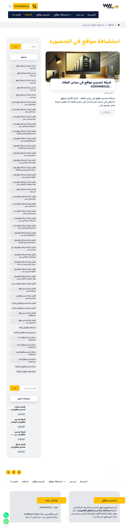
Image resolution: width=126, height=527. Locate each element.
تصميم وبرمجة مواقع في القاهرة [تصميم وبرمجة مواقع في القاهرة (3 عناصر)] (25, 332)
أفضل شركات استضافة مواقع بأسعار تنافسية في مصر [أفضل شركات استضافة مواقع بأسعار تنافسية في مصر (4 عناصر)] (24, 103)
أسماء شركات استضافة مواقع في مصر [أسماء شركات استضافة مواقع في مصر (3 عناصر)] (26, 96)
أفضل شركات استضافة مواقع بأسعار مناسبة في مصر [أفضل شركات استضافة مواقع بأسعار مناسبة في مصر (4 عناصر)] (24, 110)
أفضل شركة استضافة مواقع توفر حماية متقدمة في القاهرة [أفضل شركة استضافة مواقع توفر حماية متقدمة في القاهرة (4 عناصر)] (25, 241)
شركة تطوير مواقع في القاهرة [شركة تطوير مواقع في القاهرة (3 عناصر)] (26, 371)
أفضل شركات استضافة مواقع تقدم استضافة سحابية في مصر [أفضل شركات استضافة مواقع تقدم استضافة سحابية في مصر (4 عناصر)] (24, 125)
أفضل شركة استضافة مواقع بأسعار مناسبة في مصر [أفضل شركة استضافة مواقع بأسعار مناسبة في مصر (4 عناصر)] (24, 205)
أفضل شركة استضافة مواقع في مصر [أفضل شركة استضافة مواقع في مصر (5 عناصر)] (24, 284)
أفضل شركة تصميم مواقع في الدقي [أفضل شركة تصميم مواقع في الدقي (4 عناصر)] (24, 308)
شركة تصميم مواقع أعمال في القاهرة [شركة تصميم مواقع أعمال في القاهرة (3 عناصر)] (27, 360)
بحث (15, 46)
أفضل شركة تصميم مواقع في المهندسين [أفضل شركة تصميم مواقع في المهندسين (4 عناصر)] (27, 321)
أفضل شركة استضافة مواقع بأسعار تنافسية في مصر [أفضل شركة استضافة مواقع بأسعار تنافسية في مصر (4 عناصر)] (24, 198)
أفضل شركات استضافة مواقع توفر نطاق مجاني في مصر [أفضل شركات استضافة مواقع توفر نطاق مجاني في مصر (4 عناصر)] (24, 176)
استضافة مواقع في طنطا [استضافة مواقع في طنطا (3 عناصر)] (27, 327)
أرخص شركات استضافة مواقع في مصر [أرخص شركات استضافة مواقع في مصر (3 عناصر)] (26, 81)
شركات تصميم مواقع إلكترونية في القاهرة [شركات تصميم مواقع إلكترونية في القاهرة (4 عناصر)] (26, 353)
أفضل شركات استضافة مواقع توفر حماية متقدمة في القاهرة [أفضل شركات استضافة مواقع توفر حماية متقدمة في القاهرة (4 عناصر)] (24, 147)
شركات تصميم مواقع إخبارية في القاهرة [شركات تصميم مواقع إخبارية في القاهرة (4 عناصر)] (26, 346)
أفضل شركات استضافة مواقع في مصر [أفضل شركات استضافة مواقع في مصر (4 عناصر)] (26, 190)
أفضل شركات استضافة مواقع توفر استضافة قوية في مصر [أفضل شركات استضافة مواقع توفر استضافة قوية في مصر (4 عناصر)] (24, 139)
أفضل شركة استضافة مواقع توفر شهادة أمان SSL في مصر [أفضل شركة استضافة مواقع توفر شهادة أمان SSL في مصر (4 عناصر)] (25, 256)
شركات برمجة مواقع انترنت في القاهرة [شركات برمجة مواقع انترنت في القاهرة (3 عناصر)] (27, 339)
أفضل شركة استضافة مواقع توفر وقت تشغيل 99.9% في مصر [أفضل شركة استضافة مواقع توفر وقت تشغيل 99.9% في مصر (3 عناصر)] (25, 277)
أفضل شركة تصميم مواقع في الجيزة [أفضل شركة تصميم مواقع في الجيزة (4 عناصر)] (24, 303)
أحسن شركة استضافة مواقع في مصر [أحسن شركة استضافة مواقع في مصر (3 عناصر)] (26, 74)
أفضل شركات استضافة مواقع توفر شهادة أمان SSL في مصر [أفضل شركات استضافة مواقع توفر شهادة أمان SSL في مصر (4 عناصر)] (24, 161)
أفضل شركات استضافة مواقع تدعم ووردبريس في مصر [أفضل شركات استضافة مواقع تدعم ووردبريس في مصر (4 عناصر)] (24, 118)
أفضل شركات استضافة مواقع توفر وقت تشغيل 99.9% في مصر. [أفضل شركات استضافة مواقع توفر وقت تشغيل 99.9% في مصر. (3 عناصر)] (24, 183)
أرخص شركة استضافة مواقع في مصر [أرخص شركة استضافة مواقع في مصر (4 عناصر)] (26, 89)
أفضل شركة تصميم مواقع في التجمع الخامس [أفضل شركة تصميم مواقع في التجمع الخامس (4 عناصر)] (26, 297)
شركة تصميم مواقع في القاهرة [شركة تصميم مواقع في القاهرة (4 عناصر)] (25, 366)
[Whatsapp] (6, 521)
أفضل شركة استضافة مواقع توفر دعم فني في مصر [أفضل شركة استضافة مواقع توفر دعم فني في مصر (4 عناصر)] (24, 248)
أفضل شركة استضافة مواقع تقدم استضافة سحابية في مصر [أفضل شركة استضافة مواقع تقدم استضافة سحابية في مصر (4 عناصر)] (25, 219)
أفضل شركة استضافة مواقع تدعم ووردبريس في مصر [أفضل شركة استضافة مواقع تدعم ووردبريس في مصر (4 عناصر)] (25, 212)
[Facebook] (14, 472)
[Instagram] (19, 472)
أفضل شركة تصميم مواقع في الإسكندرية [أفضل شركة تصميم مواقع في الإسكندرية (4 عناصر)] (27, 290)
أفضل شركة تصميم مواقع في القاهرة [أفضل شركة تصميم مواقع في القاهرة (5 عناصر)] (27, 314)
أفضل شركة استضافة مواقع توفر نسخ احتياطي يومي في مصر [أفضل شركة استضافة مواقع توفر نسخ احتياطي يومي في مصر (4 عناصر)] (25, 263)
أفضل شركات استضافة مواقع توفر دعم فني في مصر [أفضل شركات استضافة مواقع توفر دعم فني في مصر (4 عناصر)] (24, 154)
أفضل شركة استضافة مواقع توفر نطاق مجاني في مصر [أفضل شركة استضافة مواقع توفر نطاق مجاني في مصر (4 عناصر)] (25, 270)
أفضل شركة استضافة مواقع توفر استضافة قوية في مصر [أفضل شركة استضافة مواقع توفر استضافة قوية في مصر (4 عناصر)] (25, 234)
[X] (8, 472)
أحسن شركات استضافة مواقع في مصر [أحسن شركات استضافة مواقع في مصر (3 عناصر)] (26, 67)
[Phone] (6, 515)
